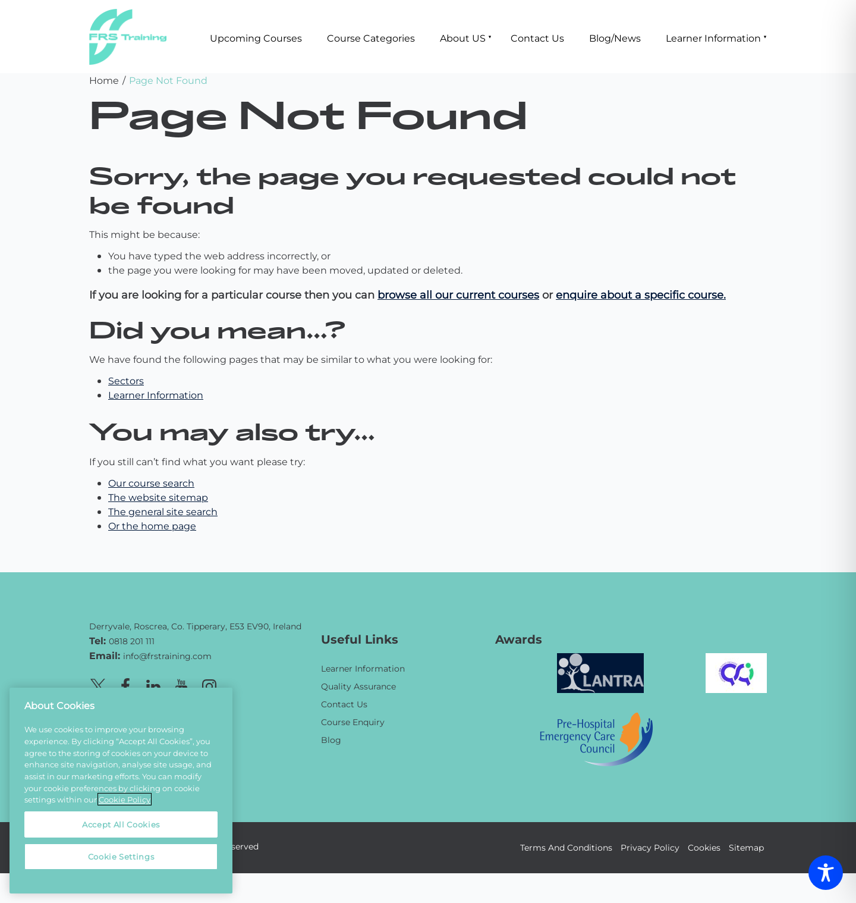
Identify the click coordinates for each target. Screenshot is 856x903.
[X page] (97, 684)
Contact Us (537, 38)
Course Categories (371, 38)
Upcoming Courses (256, 38)
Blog (331, 739)
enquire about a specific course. (641, 294)
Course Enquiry (353, 722)
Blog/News (615, 38)
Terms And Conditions (566, 847)
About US (463, 38)
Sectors (126, 380)
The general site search (163, 511)
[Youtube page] (181, 684)
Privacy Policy (650, 847)
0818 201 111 (132, 641)
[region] (121, 790)
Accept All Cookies (121, 824)
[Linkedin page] (153, 684)
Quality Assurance (358, 686)
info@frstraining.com (167, 655)
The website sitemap (158, 497)
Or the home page (152, 525)
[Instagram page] (209, 684)
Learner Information (713, 38)
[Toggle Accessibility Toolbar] (825, 872)
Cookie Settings (121, 856)
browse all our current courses (458, 294)
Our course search (151, 482)
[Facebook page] (125, 684)
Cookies (704, 847)
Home (104, 80)
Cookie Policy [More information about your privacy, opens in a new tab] (124, 799)
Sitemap (746, 847)
